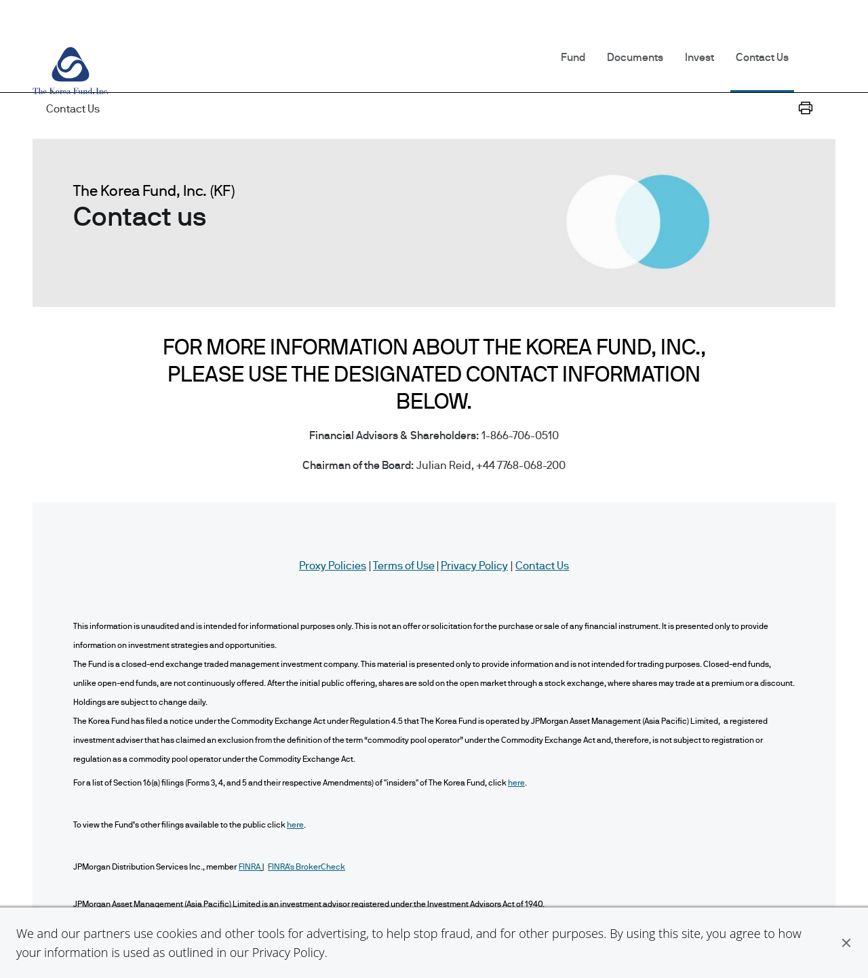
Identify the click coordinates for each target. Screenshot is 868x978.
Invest (699, 57)
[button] (846, 942)
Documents (635, 57)
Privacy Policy (288, 952)
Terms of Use (404, 566)
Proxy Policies (332, 566)
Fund (573, 57)
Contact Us (762, 57)
